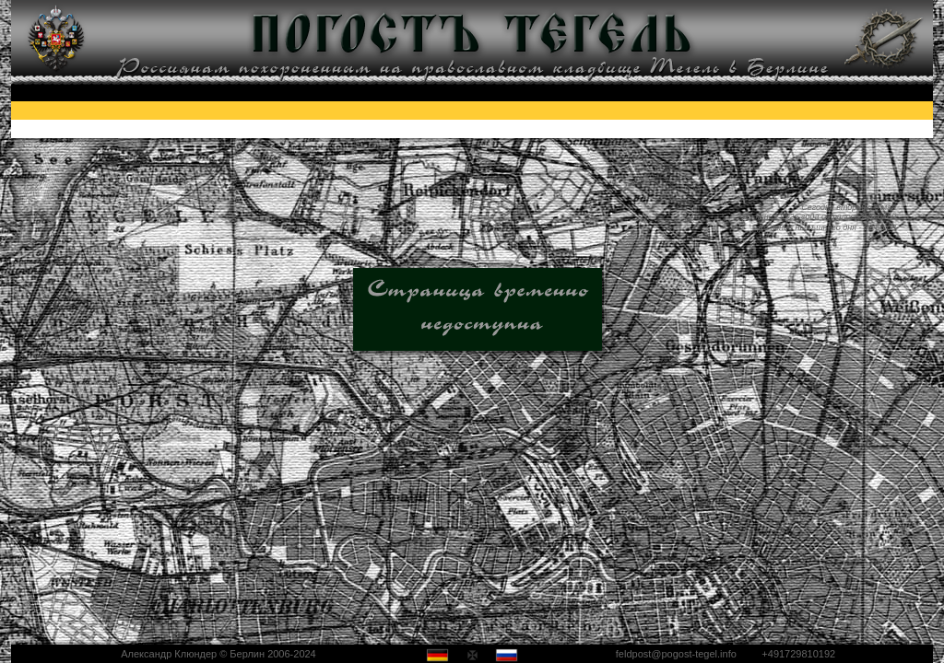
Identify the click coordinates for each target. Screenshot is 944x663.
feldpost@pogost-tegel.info (676, 653)
